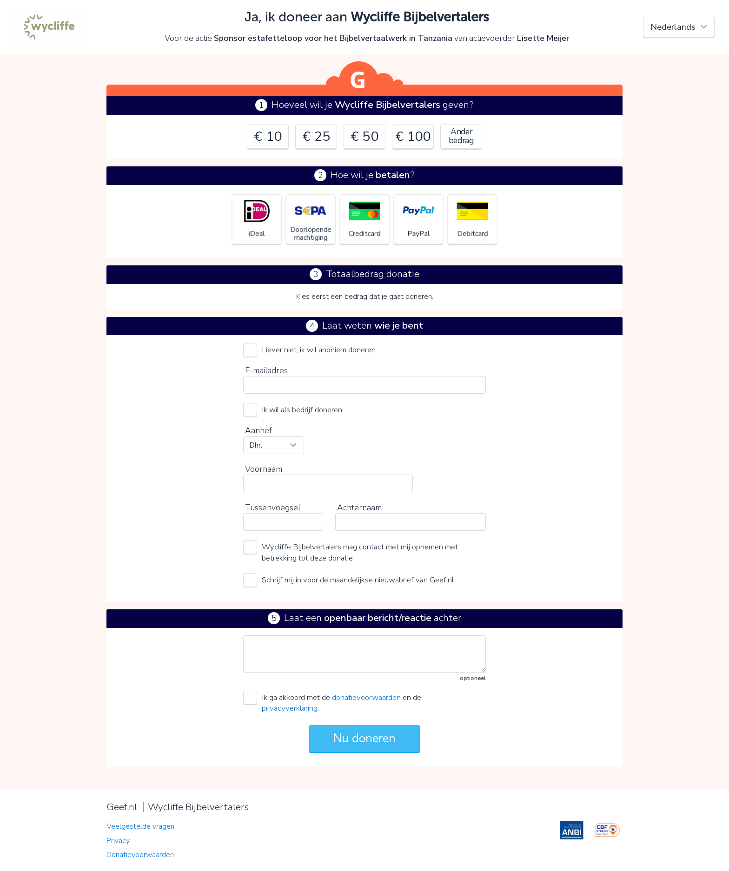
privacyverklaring (290, 708)
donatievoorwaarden (366, 697)
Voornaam (263, 469)
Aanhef (258, 430)
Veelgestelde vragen (140, 826)
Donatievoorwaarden (140, 855)
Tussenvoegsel (272, 507)
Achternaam (359, 507)
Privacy (118, 841)
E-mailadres (266, 370)
